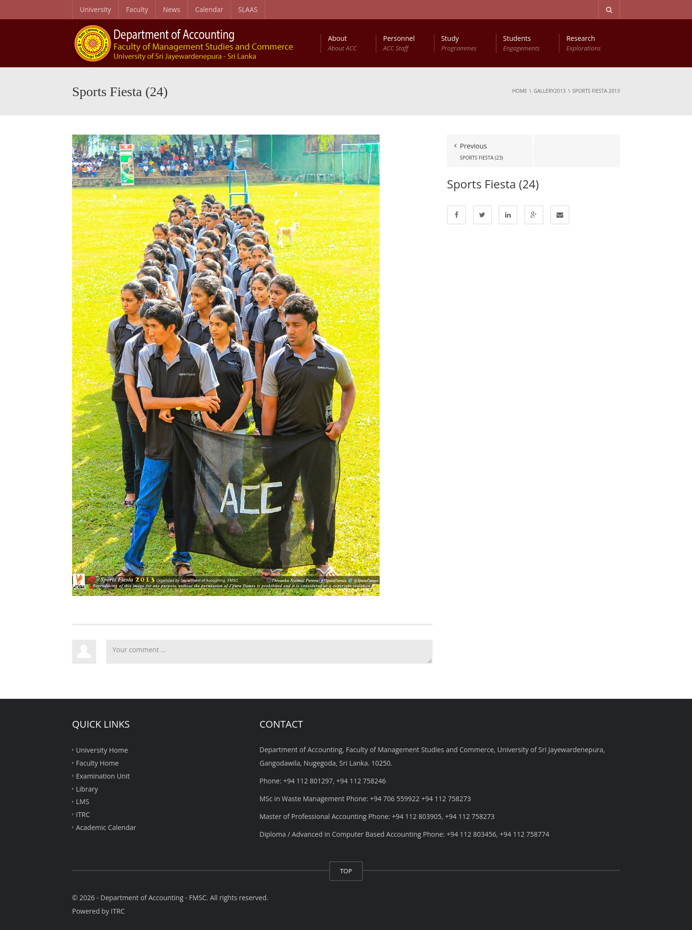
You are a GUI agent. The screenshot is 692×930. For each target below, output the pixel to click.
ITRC (83, 814)
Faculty (137, 9)
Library (87, 788)
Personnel (399, 43)
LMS (82, 801)
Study (459, 43)
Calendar (209, 9)
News (171, 9)
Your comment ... (269, 652)
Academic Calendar (106, 827)
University (95, 9)
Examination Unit (103, 775)
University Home (102, 750)
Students (521, 43)
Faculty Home (97, 763)
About (342, 43)
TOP (346, 871)
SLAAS (248, 9)
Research (583, 43)
